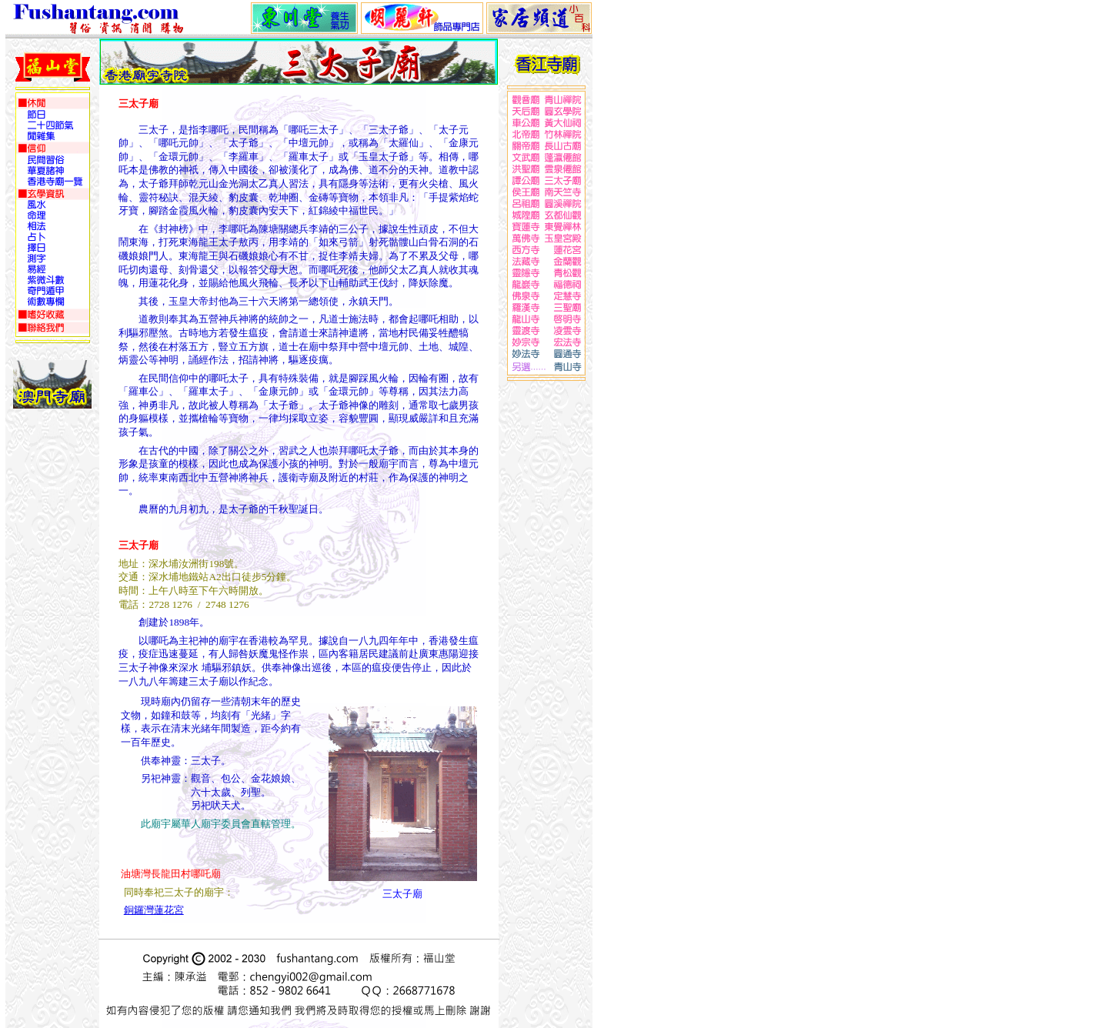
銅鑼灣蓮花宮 (154, 910)
